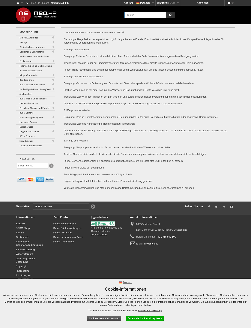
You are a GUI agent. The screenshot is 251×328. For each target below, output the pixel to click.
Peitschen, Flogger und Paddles (34, 108)
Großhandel (23, 237)
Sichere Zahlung (25, 249)
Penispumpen (26, 61)
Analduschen (25, 94)
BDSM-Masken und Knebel (32, 84)
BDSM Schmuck (27, 136)
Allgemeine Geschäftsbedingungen (29, 243)
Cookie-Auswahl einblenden (104, 318)
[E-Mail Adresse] (32, 166)
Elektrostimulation (28, 103)
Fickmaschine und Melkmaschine (35, 65)
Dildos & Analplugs (28, 37)
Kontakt (128, 2)
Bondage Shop (26, 79)
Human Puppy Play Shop (31, 117)
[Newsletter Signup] (51, 166)
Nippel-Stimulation (28, 75)
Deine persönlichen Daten (68, 237)
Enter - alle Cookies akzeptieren (145, 318)
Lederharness (26, 126)
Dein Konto (60, 217)
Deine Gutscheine (63, 241)
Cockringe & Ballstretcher (31, 51)
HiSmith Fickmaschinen (30, 70)
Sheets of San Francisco (30, 145)
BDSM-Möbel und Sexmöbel (33, 98)
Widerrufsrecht (24, 254)
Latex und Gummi (28, 122)
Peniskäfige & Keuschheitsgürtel (35, 89)
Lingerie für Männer (29, 131)
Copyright (21, 266)
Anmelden (203, 2)
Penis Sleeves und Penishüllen (34, 56)
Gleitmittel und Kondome (32, 47)
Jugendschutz (99, 234)
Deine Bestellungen (64, 223)
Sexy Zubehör (26, 140)
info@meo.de (151, 243)
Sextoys (23, 42)
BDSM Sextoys (26, 112)
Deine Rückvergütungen (67, 228)
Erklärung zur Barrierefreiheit (24, 277)
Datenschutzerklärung (150, 310)
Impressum (22, 270)
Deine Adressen (62, 232)
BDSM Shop (23, 228)
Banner (20, 232)
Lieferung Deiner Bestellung (25, 260)
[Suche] (170, 15)
